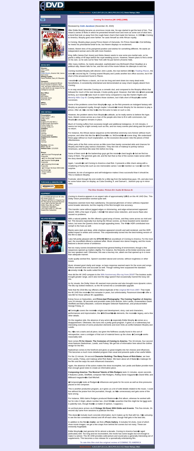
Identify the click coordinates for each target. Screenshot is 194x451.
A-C (95, 12)
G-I (103, 12)
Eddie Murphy (45, 73)
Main (138, 12)
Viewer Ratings (129, 12)
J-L (106, 12)
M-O (110, 12)
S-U (118, 12)
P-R (114, 12)
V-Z (122, 12)
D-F (99, 12)
